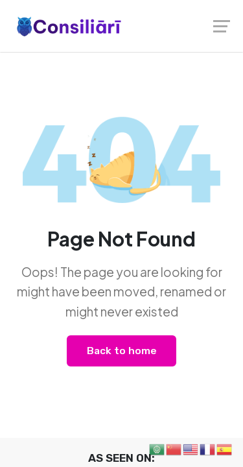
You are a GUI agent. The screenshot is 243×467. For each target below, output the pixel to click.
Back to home (122, 350)
